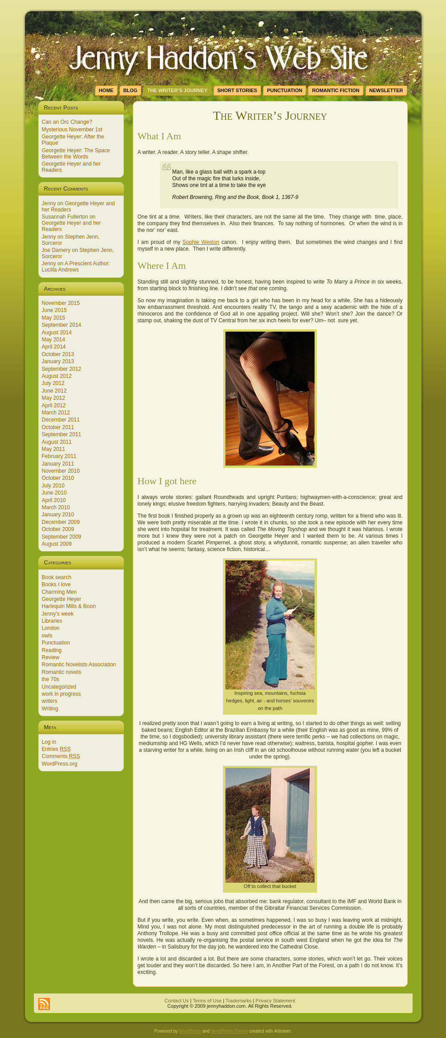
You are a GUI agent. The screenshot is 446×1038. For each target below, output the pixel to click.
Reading (52, 650)
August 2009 (57, 544)
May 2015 (53, 318)
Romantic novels (62, 672)
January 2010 (58, 514)
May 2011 (53, 449)
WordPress (190, 1031)
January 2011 (58, 464)
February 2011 (59, 456)
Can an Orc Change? (67, 122)
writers (49, 701)
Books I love (56, 584)
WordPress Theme (229, 1031)
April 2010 (54, 500)
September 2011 (62, 434)
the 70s (50, 679)
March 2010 (56, 507)
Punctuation (56, 643)
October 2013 (58, 354)
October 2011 (58, 427)
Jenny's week (58, 614)
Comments (61, 756)
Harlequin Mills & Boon (69, 606)
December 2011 (61, 420)
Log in (49, 742)
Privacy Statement (275, 1000)
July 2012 (53, 383)
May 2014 (53, 340)
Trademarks (238, 1000)
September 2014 (62, 325)
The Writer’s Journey (270, 115)
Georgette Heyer (62, 599)
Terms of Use (207, 1000)
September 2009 (62, 537)
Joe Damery (56, 250)
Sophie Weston (201, 242)
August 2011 (57, 442)
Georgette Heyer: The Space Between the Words (76, 153)
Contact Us (176, 1000)
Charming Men (59, 592)
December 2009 (61, 522)
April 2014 (54, 347)
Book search (57, 577)
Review (50, 657)
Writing (50, 709)
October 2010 (58, 478)
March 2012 (56, 413)
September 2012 (62, 369)
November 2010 (61, 471)
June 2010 (54, 493)
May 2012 (53, 398)
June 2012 (54, 391)
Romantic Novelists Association (79, 664)
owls (47, 636)
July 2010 (53, 486)
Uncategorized (59, 687)
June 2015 (54, 310)
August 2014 (57, 332)
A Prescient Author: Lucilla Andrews (76, 266)
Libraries (52, 621)
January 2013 (58, 361)
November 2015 (61, 303)
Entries (56, 749)
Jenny (49, 203)
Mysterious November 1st (72, 129)
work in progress (61, 694)
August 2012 (57, 376)
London (51, 628)
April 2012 (54, 405)
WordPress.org (60, 764)
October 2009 (58, 529)
